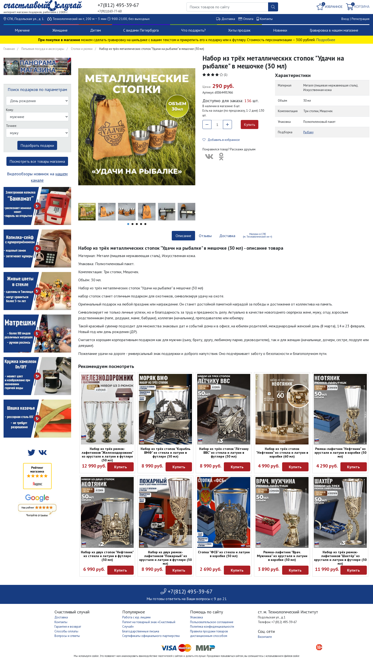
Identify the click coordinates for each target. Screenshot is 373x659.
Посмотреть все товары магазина (37, 161)
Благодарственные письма (140, 631)
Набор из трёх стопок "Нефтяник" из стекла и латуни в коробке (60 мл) (282, 452)
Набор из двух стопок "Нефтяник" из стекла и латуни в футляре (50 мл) (107, 556)
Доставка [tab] (227, 235)
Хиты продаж (239, 30)
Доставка (228, 19)
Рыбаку (308, 132)
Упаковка (196, 617)
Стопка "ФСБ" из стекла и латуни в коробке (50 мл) (224, 554)
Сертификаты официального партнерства (151, 636)
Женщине (60, 30)
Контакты (266, 19)
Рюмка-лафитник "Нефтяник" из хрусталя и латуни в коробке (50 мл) (340, 452)
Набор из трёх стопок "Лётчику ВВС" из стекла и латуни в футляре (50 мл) (224, 452)
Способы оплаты (66, 631)
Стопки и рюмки (82, 49)
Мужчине (22, 30)
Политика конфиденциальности (212, 627)
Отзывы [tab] (205, 235)
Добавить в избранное (221, 140)
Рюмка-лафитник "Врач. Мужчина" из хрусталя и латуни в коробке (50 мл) (282, 556)
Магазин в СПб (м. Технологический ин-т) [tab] (257, 235)
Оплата (248, 19)
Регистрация (360, 19)
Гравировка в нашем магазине (334, 30)
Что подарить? (193, 30)
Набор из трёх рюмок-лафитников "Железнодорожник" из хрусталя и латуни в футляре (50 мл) (107, 454)
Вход (345, 19)
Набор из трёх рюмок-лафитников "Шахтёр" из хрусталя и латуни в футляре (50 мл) (340, 558)
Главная (9, 49)
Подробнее (325, 39)
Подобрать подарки (37, 145)
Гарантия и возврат (67, 627)
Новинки (280, 30)
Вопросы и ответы (67, 636)
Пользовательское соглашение (211, 622)
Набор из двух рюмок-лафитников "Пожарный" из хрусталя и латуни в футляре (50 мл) (165, 558)
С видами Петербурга (141, 30)
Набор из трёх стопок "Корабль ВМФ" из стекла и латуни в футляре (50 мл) (165, 452)
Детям (95, 30)
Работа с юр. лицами (136, 617)
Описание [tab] (183, 235)
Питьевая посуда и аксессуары (42, 49)
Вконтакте (265, 637)
